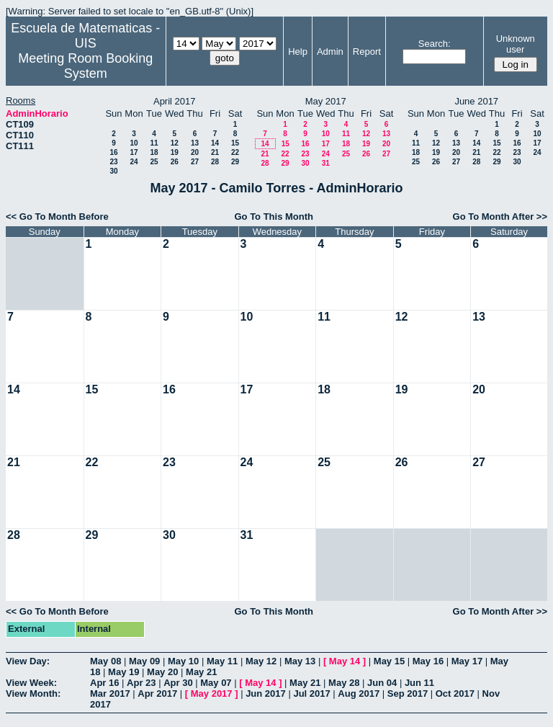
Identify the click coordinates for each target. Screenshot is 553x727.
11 (154, 143)
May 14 (344, 661)
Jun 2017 (266, 693)
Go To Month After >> (500, 216)
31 (326, 163)
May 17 (466, 661)
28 (215, 162)
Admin (330, 51)
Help (297, 51)
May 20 (162, 671)
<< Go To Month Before (57, 216)
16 (113, 152)
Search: (434, 43)
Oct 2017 (455, 693)
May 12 (261, 661)
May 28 (343, 682)
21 (215, 152)
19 (175, 152)
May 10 (183, 661)
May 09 (144, 661)
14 (215, 143)
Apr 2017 (157, 693)
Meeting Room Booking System (85, 66)
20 (195, 152)
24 (134, 162)
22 (235, 152)
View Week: (31, 682)
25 (154, 162)
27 (195, 162)
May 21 (201, 671)
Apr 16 (104, 682)
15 (235, 143)
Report (367, 51)
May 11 (222, 661)
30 (113, 171)
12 (175, 143)
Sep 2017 (407, 693)
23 (113, 162)
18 (154, 152)
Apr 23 (141, 682)
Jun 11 (419, 682)
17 (134, 152)
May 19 (123, 671)
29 (235, 162)
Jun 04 (382, 682)
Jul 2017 (311, 693)
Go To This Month (273, 216)
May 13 (299, 661)
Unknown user (515, 44)
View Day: (28, 661)
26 (175, 162)
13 (195, 143)
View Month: (33, 693)
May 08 (105, 661)
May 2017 (212, 693)
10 (134, 143)
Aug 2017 (358, 693)
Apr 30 (177, 682)
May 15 (389, 661)
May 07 (215, 682)
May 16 (428, 661)
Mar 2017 (110, 693)
